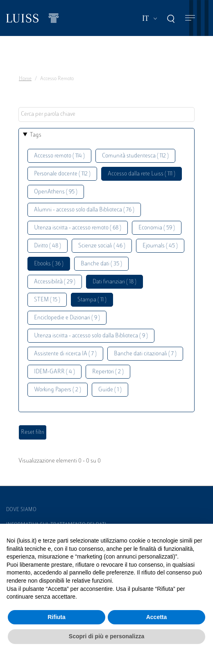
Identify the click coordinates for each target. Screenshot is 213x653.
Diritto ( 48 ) (47, 246)
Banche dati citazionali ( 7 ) (145, 354)
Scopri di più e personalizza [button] (106, 636)
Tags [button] (35, 135)
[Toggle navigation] (190, 18)
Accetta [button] (156, 617)
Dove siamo (21, 509)
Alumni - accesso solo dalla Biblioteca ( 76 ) (84, 210)
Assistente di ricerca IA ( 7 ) (65, 354)
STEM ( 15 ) (47, 300)
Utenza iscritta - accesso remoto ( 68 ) (77, 228)
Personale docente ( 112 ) (62, 174)
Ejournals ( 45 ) (160, 246)
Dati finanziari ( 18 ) (114, 282)
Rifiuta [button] (57, 617)
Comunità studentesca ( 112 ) (135, 156)
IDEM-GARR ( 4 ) (54, 372)
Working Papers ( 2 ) (57, 390)
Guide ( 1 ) (110, 390)
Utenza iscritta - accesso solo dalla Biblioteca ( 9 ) (91, 336)
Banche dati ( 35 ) (101, 264)
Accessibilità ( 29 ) (54, 282)
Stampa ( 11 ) (91, 300)
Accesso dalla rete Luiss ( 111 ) (141, 174)
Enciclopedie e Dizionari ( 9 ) (67, 318)
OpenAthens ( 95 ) (55, 192)
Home (25, 78)
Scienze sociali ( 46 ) (101, 246)
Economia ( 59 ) (156, 228)
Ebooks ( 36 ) (48, 264)
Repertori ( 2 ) (108, 372)
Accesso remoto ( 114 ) (59, 156)
